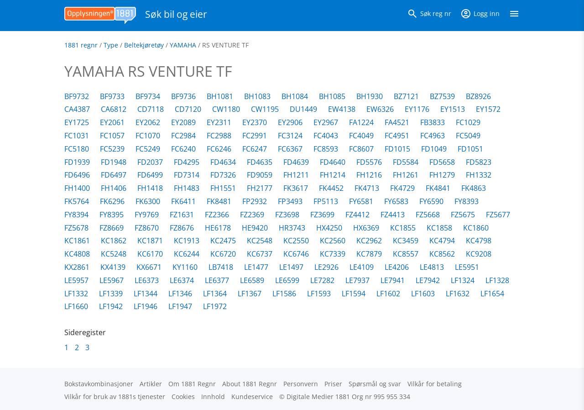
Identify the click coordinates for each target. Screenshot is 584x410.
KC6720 (223, 254)
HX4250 (329, 228)
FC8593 (325, 149)
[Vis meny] (514, 15)
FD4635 (259, 162)
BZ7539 (442, 96)
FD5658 (442, 162)
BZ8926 (478, 96)
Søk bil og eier (176, 14)
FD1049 (434, 149)
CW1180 (226, 109)
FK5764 (76, 201)
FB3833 (432, 122)
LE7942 (428, 280)
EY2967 (325, 122)
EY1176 (417, 109)
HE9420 (255, 228)
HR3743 (292, 228)
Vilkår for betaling (434, 383)
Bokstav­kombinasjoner (98, 383)
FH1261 (405, 175)
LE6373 (147, 280)
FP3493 (290, 201)
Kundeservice (252, 396)
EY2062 (148, 122)
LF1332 (76, 294)
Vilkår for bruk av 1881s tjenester (114, 396)
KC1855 (403, 228)
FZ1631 (182, 215)
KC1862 (113, 241)
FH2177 (259, 188)
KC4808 (77, 254)
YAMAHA (183, 45)
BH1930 (369, 96)
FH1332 (478, 175)
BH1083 (257, 96)
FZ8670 (147, 228)
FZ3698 (287, 215)
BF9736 (183, 96)
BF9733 (112, 96)
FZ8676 (182, 228)
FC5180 (76, 149)
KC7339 (332, 254)
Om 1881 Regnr (192, 383)
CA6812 (113, 109)
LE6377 (217, 280)
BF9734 (148, 96)
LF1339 (111, 294)
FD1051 (470, 149)
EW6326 (380, 109)
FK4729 (402, 188)
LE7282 (322, 280)
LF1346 (180, 294)
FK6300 (148, 201)
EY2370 (254, 122)
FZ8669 (111, 228)
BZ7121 (406, 96)
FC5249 (148, 149)
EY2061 (112, 122)
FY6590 (431, 201)
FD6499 (150, 175)
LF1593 (319, 294)
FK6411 (183, 201)
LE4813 (432, 267)
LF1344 (145, 294)
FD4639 (296, 162)
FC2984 (183, 136)
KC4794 (442, 241)
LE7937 (357, 280)
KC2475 (223, 241)
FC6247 (254, 149)
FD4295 (186, 162)
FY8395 (111, 215)
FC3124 (290, 136)
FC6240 (183, 149)
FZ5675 (463, 215)
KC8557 (405, 254)
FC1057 (112, 136)
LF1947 (180, 306)
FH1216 (369, 175)
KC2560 (332, 241)
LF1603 (423, 294)
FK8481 (219, 201)
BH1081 (220, 96)
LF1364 (215, 294)
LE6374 (182, 280)
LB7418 (221, 267)
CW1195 (265, 109)
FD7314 (186, 175)
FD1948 (113, 162)
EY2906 (290, 122)
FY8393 (466, 201)
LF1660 (76, 306)
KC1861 (77, 241)
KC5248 (113, 254)
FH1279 (442, 175)
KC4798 (478, 241)
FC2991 (254, 136)
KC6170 (150, 254)
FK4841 (438, 188)
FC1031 (76, 136)
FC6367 (290, 149)
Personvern (300, 383)
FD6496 (77, 175)
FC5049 (468, 136)
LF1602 (388, 294)
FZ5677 (498, 215)
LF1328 (497, 280)
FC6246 (219, 149)
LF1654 (492, 294)
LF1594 (353, 294)
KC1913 (186, 241)
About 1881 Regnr (249, 383)
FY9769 (147, 215)
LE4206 (397, 267)
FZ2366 (217, 215)
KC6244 (186, 254)
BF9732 (76, 96)
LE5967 (111, 280)
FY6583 (396, 201)
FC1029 (468, 122)
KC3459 (405, 241)
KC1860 (476, 228)
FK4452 (331, 188)
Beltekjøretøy (144, 45)
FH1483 (186, 188)
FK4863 (473, 188)
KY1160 (185, 267)
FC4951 (397, 136)
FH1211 (296, 175)
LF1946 (145, 306)
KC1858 (439, 228)
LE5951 (467, 267)
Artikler (151, 383)
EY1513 (452, 109)
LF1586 (284, 294)
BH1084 (295, 96)
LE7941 (393, 280)
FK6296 (112, 201)
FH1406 (113, 188)
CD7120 (188, 109)
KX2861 (76, 267)
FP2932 (254, 201)
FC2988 (219, 136)
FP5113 (325, 201)
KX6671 (149, 267)
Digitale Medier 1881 (318, 396)
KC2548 (259, 241)
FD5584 (405, 162)
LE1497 (291, 267)
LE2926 (326, 267)
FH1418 (150, 188)
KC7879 (369, 254)
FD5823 (478, 162)
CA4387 (77, 109)
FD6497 (113, 175)
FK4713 (367, 188)
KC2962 (369, 241)
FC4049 (361, 136)
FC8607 (361, 149)
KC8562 (442, 254)
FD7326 (223, 175)
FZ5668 (428, 215)
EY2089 (183, 122)
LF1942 (111, 306)
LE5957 (76, 280)
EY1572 (488, 109)
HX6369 (366, 228)
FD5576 (369, 162)
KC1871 (150, 241)
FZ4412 (357, 215)
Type (111, 45)
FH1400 (77, 188)
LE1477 (256, 267)
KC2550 (296, 241)
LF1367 (249, 294)
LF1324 (462, 280)
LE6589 (252, 280)
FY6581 (361, 201)
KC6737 (259, 254)
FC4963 (432, 136)
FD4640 (332, 162)
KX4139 (112, 267)
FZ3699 (322, 215)
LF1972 (215, 306)
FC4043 (325, 136)
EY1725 (76, 122)
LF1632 (457, 294)
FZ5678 (76, 228)
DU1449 (303, 109)
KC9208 (478, 254)
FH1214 (332, 175)
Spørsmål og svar (375, 383)
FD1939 (77, 162)
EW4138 (341, 109)
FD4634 (223, 162)
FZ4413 (393, 215)
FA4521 (397, 122)
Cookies (183, 396)
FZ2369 (252, 215)
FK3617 (295, 188)
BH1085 (332, 96)
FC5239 (112, 149)
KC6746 (296, 254)
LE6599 (287, 280)
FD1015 (397, 149)
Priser (333, 383)
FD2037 (150, 162)
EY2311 (219, 122)
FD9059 (259, 175)
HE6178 (218, 228)
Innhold (213, 396)
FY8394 (76, 215)
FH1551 (223, 188)
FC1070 (148, 136)
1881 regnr (81, 45)
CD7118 (150, 109)
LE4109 (361, 267)
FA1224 (361, 122)
